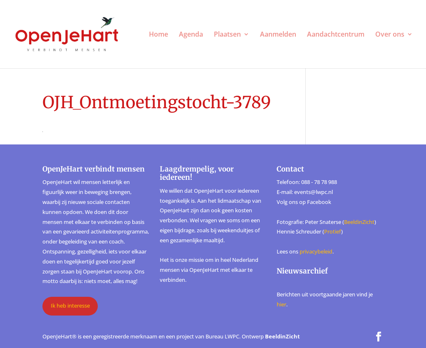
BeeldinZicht (359, 222)
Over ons (389, 35)
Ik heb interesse (70, 305)
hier (281, 304)
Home (158, 35)
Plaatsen (227, 35)
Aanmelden (278, 35)
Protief (332, 231)
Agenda (191, 35)
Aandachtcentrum (335, 35)
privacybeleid (316, 251)
